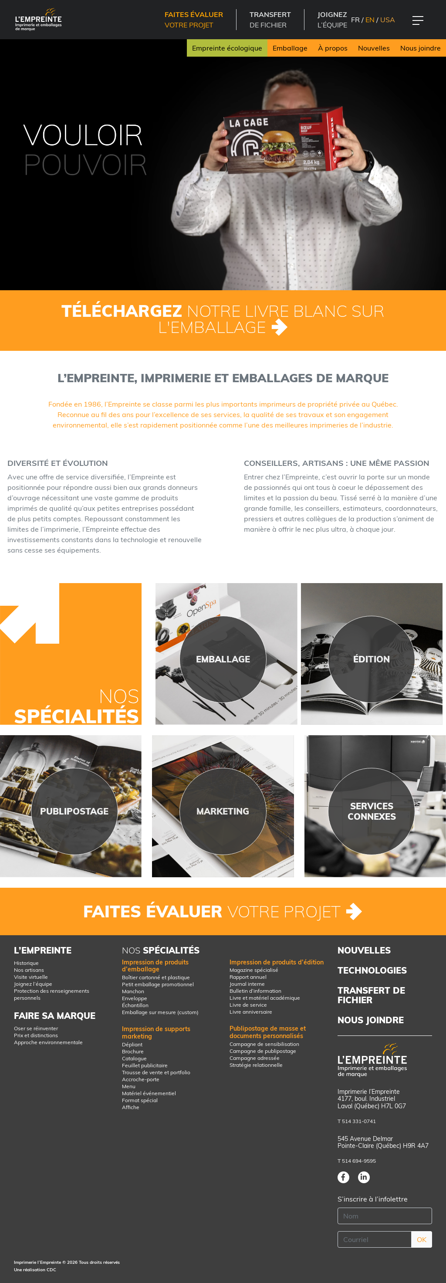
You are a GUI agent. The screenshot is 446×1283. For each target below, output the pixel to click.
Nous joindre (420, 48)
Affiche (130, 1107)
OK (421, 1239)
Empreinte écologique (227, 48)
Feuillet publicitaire (145, 1065)
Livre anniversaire (251, 1011)
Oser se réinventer (36, 1028)
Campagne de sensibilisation (264, 1044)
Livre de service (248, 1004)
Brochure (133, 1051)
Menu (128, 1086)
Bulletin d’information (255, 991)
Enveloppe (134, 998)
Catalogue (134, 1058)
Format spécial (140, 1100)
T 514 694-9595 (357, 1160)
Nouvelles (374, 48)
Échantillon (135, 1005)
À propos (333, 48)
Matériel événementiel (149, 1093)
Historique (26, 963)
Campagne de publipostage (263, 1051)
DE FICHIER (270, 19)
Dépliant (132, 1044)
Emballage (290, 48)
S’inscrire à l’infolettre (373, 1199)
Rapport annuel (248, 977)
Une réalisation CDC (35, 1270)
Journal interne (247, 984)
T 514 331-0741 (357, 1121)
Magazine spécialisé (254, 970)
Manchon (133, 991)
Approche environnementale (48, 1042)
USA (387, 19)
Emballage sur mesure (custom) (160, 1012)
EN (370, 19)
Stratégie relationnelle (256, 1065)
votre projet (194, 19)
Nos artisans (29, 970)
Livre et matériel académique (265, 997)
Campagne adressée (255, 1058)
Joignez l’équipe (33, 984)
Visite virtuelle (31, 977)
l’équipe (332, 19)
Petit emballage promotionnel (158, 984)
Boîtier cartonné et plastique (156, 977)
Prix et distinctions (36, 1035)
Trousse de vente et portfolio (156, 1072)
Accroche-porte (140, 1079)
